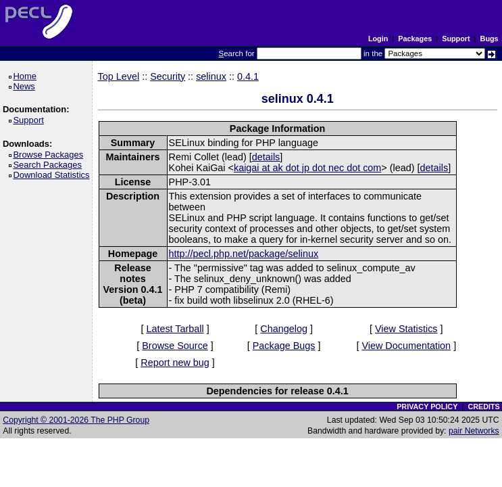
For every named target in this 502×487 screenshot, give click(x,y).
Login (378, 38)
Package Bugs (284, 345)
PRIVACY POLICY (427, 406)
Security (167, 76)
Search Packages (49, 165)
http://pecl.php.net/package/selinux (244, 253)
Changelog (283, 328)
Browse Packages (50, 154)
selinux (211, 76)
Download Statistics (53, 175)
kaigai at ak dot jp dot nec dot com (307, 167)
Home (26, 76)
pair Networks (474, 431)
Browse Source (175, 345)
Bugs (489, 38)
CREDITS (483, 406)
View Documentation (406, 345)
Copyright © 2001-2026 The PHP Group (76, 420)
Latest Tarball (174, 328)
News (26, 86)
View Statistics (406, 328)
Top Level (119, 76)
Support (456, 38)
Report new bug (175, 362)
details (266, 157)
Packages (415, 38)
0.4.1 (248, 76)
